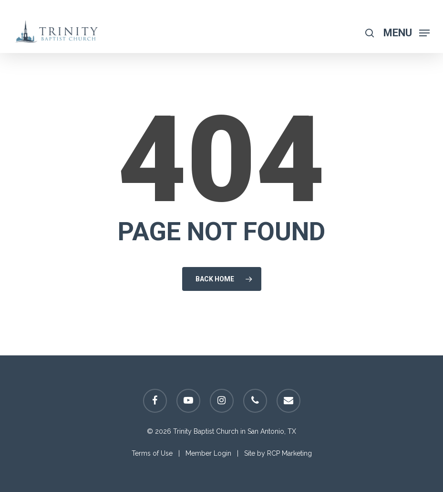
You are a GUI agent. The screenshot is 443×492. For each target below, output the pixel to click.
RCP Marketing (289, 453)
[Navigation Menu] (406, 32)
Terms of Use (152, 453)
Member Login (208, 453)
